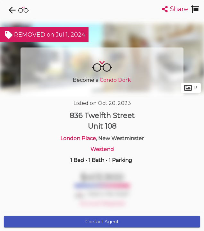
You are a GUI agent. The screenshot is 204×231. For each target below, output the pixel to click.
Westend (102, 149)
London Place (78, 138)
